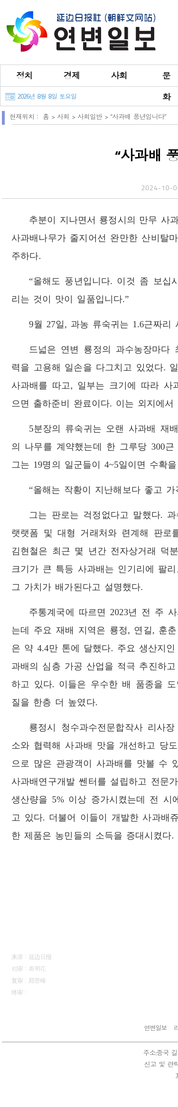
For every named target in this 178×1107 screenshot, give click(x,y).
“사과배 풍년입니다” (138, 116)
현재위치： (24, 116)
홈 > (50, 116)
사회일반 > (93, 116)
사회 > (67, 116)
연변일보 (155, 1028)
